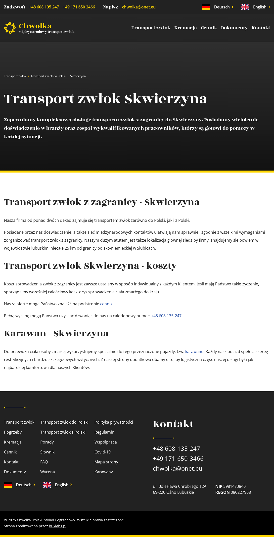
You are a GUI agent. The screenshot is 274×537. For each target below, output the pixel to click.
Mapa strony (106, 462)
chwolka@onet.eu (139, 7)
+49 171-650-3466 (178, 458)
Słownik (47, 452)
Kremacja (185, 27)
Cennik (209, 27)
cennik (106, 304)
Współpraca (105, 442)
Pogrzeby (13, 432)
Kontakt (261, 27)
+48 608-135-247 (166, 315)
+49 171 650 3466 (79, 7)
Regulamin (104, 432)
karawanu (194, 351)
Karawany (103, 472)
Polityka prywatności (113, 422)
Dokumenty (234, 27)
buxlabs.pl (57, 526)
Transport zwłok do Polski (48, 76)
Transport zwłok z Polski (63, 432)
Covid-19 (102, 452)
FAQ (44, 462)
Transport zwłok (151, 27)
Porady (47, 442)
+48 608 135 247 (44, 7)
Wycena (47, 472)
